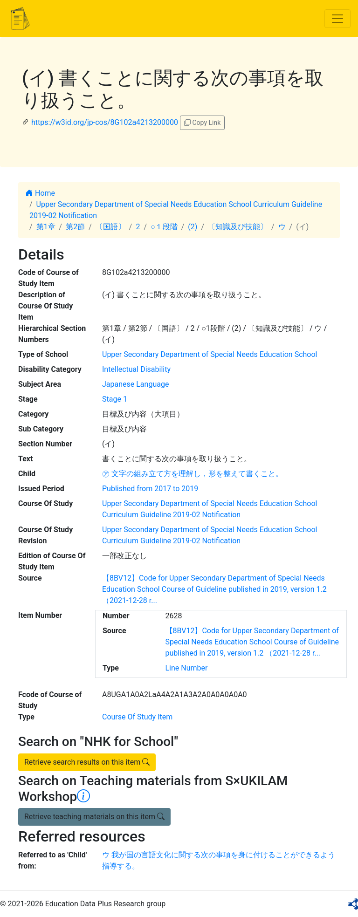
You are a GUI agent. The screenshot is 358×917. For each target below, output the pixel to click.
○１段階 (164, 226)
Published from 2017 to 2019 (150, 488)
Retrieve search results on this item (87, 762)
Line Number (186, 668)
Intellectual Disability (136, 369)
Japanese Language (135, 384)
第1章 (45, 226)
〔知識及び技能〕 (238, 226)
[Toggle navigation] (337, 18)
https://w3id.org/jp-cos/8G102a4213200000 (104, 122)
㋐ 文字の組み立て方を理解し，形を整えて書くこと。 (192, 473)
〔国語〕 (110, 226)
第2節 (75, 226)
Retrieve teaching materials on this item (94, 816)
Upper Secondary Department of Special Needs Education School (209, 354)
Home (40, 193)
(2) (192, 226)
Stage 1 (114, 399)
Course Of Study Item (137, 716)
